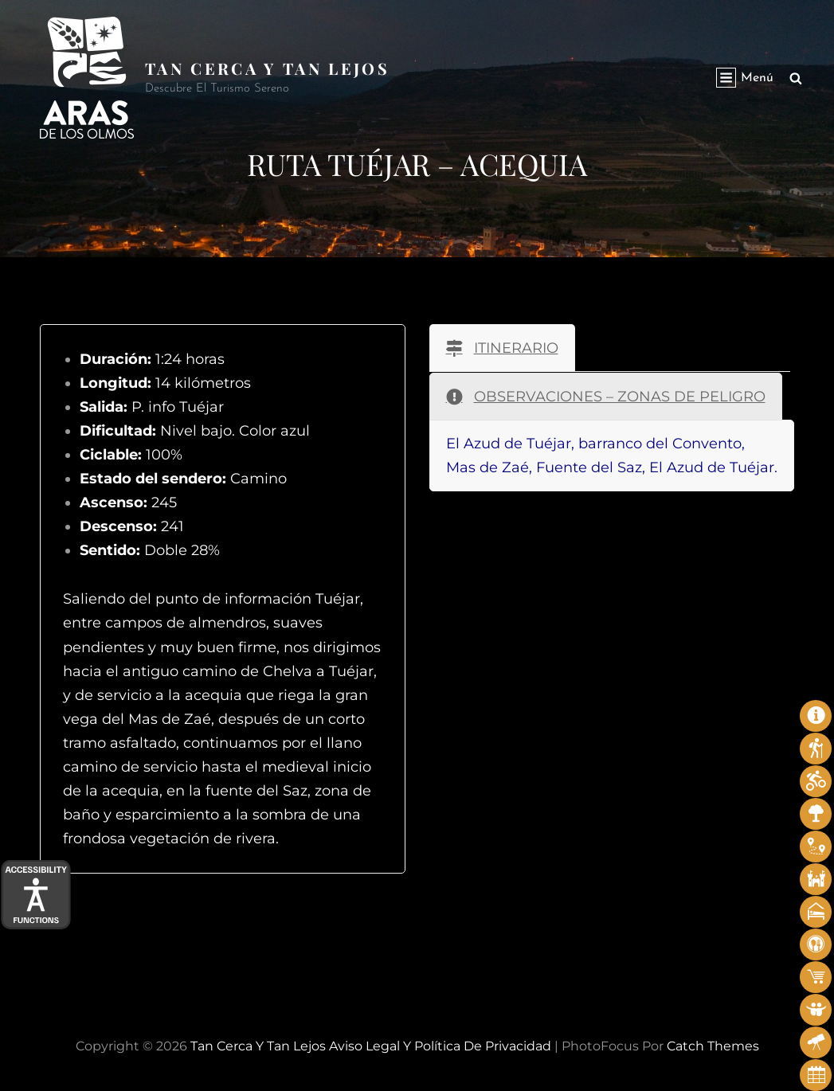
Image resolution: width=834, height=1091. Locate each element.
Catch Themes (713, 1046)
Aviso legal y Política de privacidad (440, 1046)
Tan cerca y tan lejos (268, 68)
